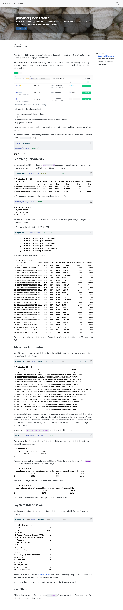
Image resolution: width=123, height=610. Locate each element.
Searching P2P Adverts (106, 56)
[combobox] (117, 3)
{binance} (19, 28)
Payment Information (105, 62)
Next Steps (102, 64)
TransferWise (43, 574)
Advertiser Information (106, 59)
